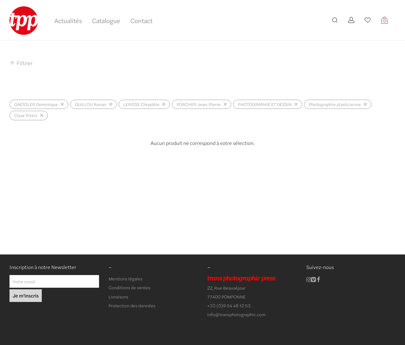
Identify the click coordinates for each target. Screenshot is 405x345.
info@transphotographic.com (236, 314)
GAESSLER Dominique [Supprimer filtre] (36, 104)
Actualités (68, 20)
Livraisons (118, 296)
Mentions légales (125, 278)
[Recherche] (335, 20)
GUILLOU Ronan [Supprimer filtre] (90, 104)
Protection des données (132, 305)
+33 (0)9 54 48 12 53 (229, 305)
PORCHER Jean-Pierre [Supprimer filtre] (199, 104)
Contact (141, 20)
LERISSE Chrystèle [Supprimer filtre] (141, 104)
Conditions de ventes (129, 287)
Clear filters (25, 115)
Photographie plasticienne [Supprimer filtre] (335, 104)
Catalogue (106, 20)
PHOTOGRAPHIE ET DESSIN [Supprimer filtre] (265, 104)
